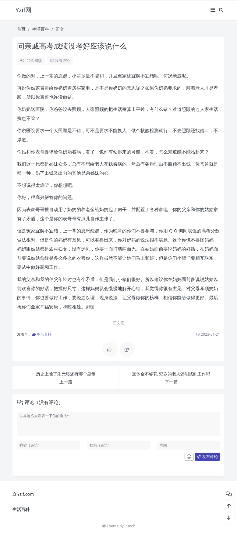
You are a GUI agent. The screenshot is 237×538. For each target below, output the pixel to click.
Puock (130, 526)
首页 (21, 29)
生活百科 (40, 29)
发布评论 (207, 456)
